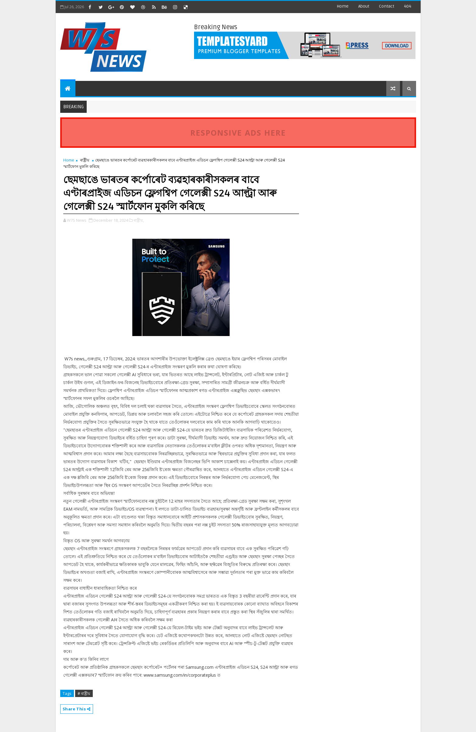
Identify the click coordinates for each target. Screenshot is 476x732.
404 (407, 6)
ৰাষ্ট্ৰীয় (84, 160)
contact (386, 6)
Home (343, 6)
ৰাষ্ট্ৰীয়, (139, 220)
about (363, 6)
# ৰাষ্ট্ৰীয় (84, 693)
